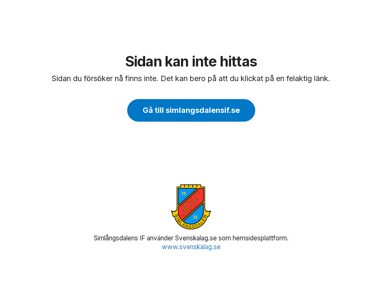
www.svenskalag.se (191, 247)
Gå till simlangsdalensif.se (191, 110)
